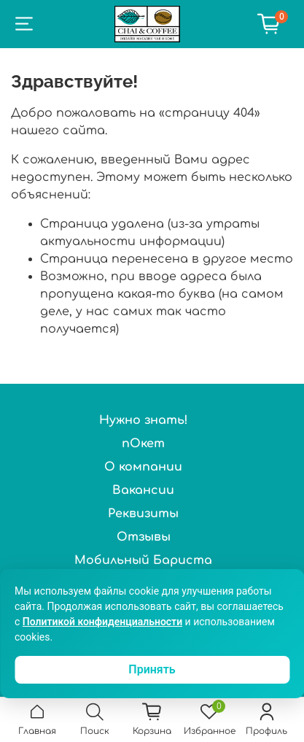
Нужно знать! (143, 420)
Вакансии (143, 490)
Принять (151, 669)
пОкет (143, 443)
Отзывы (144, 537)
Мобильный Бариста (143, 560)
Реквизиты (143, 513)
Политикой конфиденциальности (102, 621)
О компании (143, 467)
